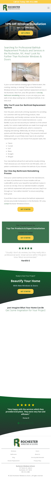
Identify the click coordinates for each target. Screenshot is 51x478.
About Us (37, 454)
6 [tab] (32, 423)
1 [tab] (18, 423)
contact (6, 204)
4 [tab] (27, 423)
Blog (13, 457)
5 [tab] (29, 423)
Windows (13, 451)
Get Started (25, 209)
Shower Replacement (13, 461)
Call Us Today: (25, 1)
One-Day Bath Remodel (37, 457)
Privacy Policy (37, 461)
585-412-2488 (25, 472)
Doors (37, 451)
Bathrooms (14, 454)
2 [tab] (21, 423)
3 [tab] (24, 423)
